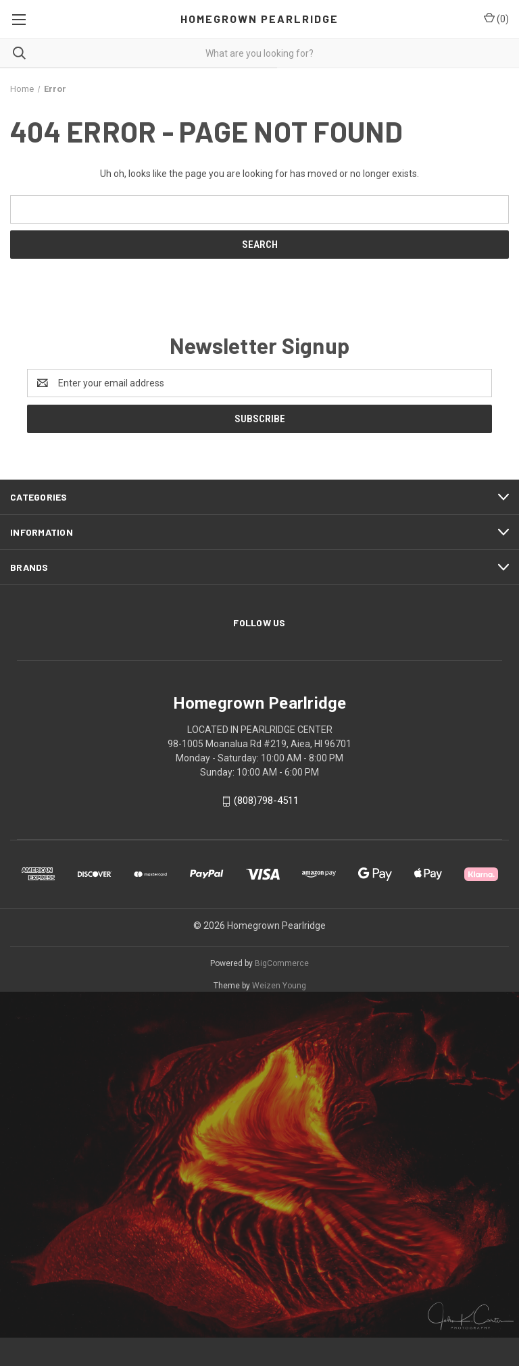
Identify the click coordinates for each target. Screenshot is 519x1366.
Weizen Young (279, 985)
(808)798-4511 (266, 800)
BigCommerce (282, 963)
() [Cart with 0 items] (496, 18)
